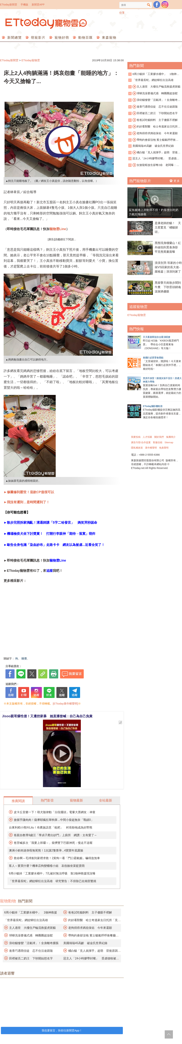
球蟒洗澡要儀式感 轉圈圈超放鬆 (31, 935)
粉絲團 (156, 4)
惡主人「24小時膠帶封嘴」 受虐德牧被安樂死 (153, 159)
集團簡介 (171, 437)
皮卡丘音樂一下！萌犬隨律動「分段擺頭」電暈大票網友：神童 (54, 812)
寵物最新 (76, 800)
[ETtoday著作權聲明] (65, 703)
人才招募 (147, 437)
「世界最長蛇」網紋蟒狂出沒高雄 (26, 920)
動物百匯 (85, 37)
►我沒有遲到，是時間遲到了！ (27, 502)
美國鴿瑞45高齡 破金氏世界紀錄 (85, 943)
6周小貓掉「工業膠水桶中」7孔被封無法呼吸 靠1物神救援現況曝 (52, 873)
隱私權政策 (137, 447)
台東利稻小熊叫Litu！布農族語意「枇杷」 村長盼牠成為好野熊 (50, 827)
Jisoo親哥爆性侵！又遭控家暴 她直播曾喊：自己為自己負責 (47, 716)
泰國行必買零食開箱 (153, 357)
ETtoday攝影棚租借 (152, 406)
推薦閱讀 (18, 801)
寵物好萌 (61, 37)
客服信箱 (157, 442)
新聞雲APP (38, 4)
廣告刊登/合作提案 (141, 442)
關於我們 (159, 437)
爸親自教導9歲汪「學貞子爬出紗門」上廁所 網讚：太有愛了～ (55, 835)
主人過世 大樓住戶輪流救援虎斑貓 (32, 927)
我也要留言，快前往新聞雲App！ (62, 1030)
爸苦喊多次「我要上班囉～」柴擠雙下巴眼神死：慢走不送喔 (53, 842)
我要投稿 (136, 437)
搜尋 (149, 5)
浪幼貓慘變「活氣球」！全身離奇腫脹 (34, 943)
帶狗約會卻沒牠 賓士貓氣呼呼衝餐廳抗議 (153, 140)
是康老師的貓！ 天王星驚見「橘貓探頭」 (168, 227)
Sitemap (169, 442)
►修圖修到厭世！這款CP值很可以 (29, 492)
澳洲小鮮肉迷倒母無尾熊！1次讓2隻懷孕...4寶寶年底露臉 (46, 850)
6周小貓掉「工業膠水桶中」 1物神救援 (30, 912)
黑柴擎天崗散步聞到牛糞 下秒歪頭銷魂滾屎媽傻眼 (168, 287)
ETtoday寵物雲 (46, 23)
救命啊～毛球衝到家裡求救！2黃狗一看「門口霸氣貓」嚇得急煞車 (57, 858)
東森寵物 (108, 37)
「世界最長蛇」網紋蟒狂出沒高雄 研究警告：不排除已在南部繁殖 (52, 881)
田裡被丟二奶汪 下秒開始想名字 (31, 958)
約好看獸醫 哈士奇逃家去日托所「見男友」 (153, 127)
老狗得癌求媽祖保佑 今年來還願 (90, 927)
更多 (174, 180)
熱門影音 (47, 800)
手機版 (24, 4)
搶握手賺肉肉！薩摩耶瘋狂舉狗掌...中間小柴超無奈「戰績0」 (54, 819)
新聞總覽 (14, 37)
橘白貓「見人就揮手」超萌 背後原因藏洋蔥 (154, 153)
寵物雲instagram (164, 4)
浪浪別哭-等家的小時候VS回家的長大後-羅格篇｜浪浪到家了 (168, 267)
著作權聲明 (151, 447)
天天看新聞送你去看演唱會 (156, 337)
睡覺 (24, 658)
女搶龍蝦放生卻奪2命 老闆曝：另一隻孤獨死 (153, 165)
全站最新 (105, 800)
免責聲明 (164, 447)
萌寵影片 (38, 37)
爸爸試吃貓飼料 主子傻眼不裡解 (90, 912)
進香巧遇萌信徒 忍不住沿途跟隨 (31, 950)
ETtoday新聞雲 (8, 4)
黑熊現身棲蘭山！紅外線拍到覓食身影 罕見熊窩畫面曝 (168, 247)
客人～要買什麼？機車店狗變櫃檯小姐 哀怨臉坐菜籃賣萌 (47, 865)
